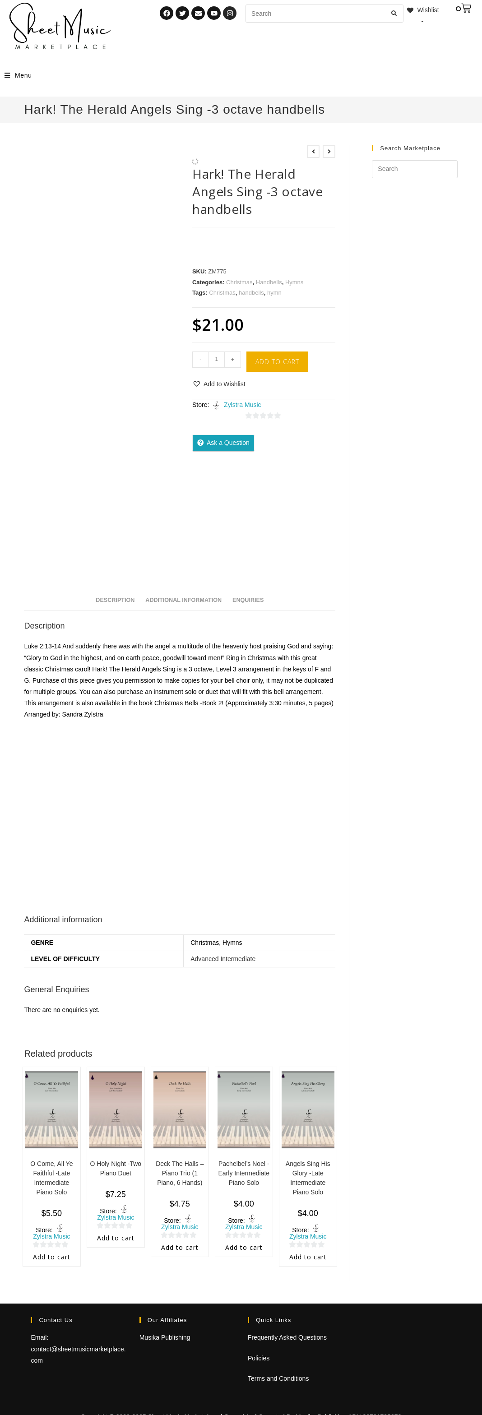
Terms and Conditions (278, 1378)
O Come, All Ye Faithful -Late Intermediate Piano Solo (51, 1178)
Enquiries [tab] (248, 600)
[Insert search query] (414, 169)
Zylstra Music (242, 404)
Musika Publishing (164, 1337)
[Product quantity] (217, 359)
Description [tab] (115, 600)
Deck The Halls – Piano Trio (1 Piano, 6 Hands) (180, 1173)
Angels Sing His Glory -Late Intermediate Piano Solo (308, 1178)
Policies (258, 1358)
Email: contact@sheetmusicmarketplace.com (78, 1349)
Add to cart (277, 361)
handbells (251, 292)
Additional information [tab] (183, 600)
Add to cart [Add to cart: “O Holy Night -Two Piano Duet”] (115, 1238)
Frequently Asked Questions (287, 1337)
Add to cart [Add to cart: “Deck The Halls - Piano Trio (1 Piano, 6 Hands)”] (180, 1247)
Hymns (294, 282)
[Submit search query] (394, 14)
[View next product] (329, 151)
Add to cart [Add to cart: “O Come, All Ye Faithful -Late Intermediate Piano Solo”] (51, 1257)
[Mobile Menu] (18, 75)
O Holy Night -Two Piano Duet (116, 1168)
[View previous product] (313, 151)
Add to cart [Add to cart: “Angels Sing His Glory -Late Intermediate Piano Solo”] (308, 1257)
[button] (219, 384)
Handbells (269, 282)
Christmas (239, 282)
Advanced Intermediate (222, 958)
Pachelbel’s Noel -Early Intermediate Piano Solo (243, 1173)
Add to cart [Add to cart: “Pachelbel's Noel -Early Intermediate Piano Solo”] (244, 1247)
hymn (274, 292)
